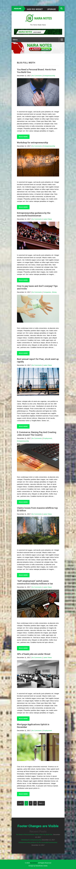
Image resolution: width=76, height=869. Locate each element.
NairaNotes (34, 863)
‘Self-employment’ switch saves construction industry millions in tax (35, 582)
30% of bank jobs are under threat (33, 654)
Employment (47, 438)
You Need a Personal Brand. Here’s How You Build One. (34, 834)
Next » (41, 803)
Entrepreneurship (49, 76)
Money (54, 292)
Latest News (47, 219)
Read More (23, 137)
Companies (47, 292)
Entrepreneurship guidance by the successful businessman (33, 214)
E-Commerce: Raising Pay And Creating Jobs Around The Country (36, 433)
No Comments (37, 76)
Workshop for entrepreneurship (32, 142)
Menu (15, 40)
